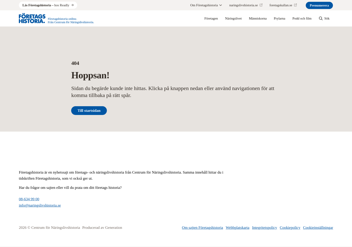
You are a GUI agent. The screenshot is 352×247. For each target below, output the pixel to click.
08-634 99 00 (29, 199)
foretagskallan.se (281, 5)
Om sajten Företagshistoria (202, 227)
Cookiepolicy (290, 227)
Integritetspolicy (264, 227)
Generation (113, 227)
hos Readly (45, 5)
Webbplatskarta (237, 227)
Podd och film (302, 18)
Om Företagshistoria (206, 5)
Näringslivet (233, 18)
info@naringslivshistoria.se (40, 205)
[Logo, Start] (56, 18)
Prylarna (279, 18)
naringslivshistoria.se (243, 5)
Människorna (258, 18)
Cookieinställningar (318, 227)
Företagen (211, 18)
